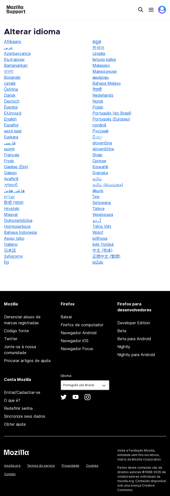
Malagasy (101, 65)
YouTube (76, 397)
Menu (151, 10)
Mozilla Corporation (146, 459)
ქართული (13, 256)
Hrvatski (11, 208)
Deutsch (11, 101)
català (9, 83)
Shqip (97, 154)
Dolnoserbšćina (18, 220)
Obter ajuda (15, 424)
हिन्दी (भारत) (14, 202)
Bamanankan (16, 65)
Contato (10, 474)
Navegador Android (79, 332)
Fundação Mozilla (141, 450)
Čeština (11, 89)
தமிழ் (97, 178)
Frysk (9, 160)
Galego (10, 172)
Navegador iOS (74, 340)
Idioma (66, 375)
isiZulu (97, 262)
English (10, 119)
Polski (97, 107)
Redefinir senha (18, 408)
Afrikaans (12, 41)
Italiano (11, 244)
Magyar (11, 214)
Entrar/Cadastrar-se (22, 392)
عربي (8, 47)
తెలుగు (97, 190)
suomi (9, 148)
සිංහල (97, 136)
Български (14, 59)
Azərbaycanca (17, 53)
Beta (121, 330)
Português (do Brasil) (111, 113)
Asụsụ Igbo (14, 238)
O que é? (12, 400)
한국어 (98, 47)
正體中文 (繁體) (106, 256)
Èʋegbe (11, 107)
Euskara (11, 136)
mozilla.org (12, 465)
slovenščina (103, 148)
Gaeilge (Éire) (16, 166)
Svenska (100, 172)
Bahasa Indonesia (20, 232)
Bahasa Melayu (106, 83)
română (99, 125)
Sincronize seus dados (24, 416)
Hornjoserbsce (17, 226)
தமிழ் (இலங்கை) (107, 184)
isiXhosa (99, 238)
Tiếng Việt (101, 226)
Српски (99, 160)
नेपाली (97, 89)
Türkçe (98, 208)
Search (141, 10)
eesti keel (12, 130)
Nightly (123, 346)
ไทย (95, 196)
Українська (102, 214)
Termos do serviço (41, 465)
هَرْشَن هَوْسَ (14, 190)
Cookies (92, 465)
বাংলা (8, 71)
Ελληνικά (12, 113)
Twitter (10, 338)
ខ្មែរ (6, 262)
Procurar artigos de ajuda (27, 360)
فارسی (10, 142)
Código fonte (16, 330)
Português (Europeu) (111, 119)
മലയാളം (100, 77)
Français (11, 154)
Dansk (9, 95)
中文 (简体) (102, 250)
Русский (100, 130)
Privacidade (70, 465)
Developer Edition (133, 322)
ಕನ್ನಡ (96, 41)
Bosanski (12, 77)
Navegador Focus (77, 348)
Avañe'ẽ (11, 178)
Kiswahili (100, 166)
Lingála (98, 53)
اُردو (96, 220)
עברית (9, 196)
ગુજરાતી (11, 184)
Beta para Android (134, 338)
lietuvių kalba (104, 59)
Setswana (101, 202)
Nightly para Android (136, 354)
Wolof (97, 232)
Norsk (97, 101)
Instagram (87, 397)
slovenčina (102, 142)
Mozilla (16, 452)
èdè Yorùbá (103, 244)
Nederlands (102, 95)
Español (11, 125)
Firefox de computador (82, 324)
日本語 (10, 250)
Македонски (104, 71)
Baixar (66, 316)
